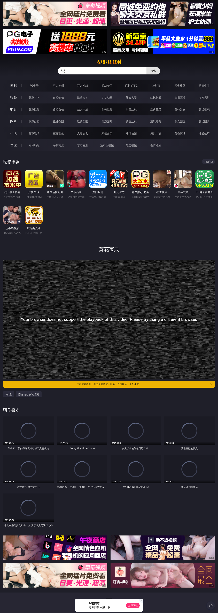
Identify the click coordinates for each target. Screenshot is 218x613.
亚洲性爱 (34, 109)
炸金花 (156, 85)
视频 (13, 97)
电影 (13, 109)
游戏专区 (107, 85)
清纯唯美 (155, 121)
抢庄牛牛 (204, 85)
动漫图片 (107, 121)
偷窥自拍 (34, 121)
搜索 (153, 71)
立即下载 (133, 605)
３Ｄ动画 (107, 97)
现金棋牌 (180, 85)
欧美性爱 (107, 109)
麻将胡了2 (131, 85)
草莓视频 (82, 145)
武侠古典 (107, 133)
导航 (13, 145)
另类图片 (204, 121)
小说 (13, 133)
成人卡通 (82, 109)
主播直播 (180, 97)
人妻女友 (82, 133)
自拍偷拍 (58, 97)
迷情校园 (131, 133)
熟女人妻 (131, 97)
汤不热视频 (107, 145)
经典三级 (155, 109)
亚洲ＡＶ (34, 97)
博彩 (13, 85)
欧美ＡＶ (82, 97)
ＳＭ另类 (204, 97)
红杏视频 (131, 145)
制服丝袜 (131, 109)
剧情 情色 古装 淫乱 (28, 394)
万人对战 (82, 85)
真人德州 (58, 85)
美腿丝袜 (131, 121)
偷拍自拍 (58, 109)
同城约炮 (34, 145)
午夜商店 (58, 145)
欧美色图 (82, 121)
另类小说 (155, 133)
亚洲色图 (58, 121)
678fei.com (109, 62)
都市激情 (34, 133)
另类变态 (204, 109)
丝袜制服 (155, 97)
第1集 (9, 394)
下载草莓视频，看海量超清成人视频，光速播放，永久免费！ (145, 384)
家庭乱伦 (58, 133)
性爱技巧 (204, 133)
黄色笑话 (180, 133)
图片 (13, 121)
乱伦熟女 (180, 109)
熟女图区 (180, 121)
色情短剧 (155, 145)
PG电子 (33, 85)
